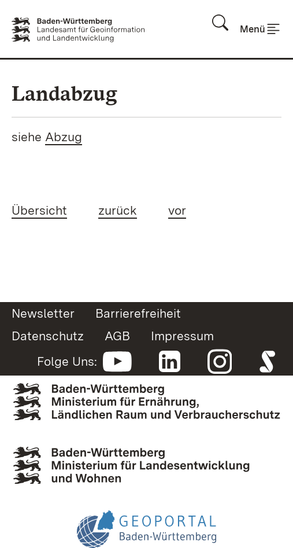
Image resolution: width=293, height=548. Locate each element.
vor (177, 210)
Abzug (63, 136)
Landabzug (64, 93)
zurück (117, 210)
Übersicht (39, 210)
